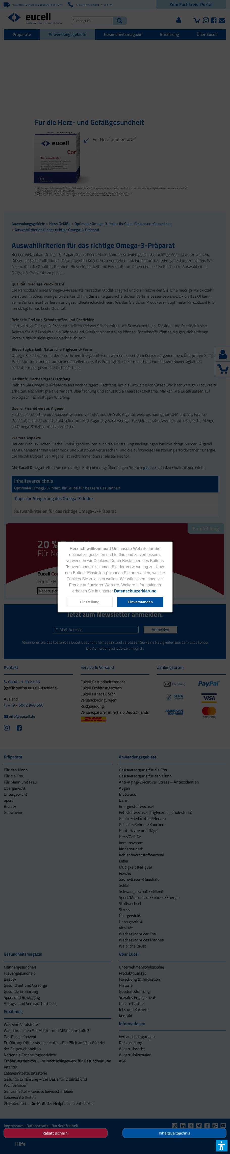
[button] (90, 602)
